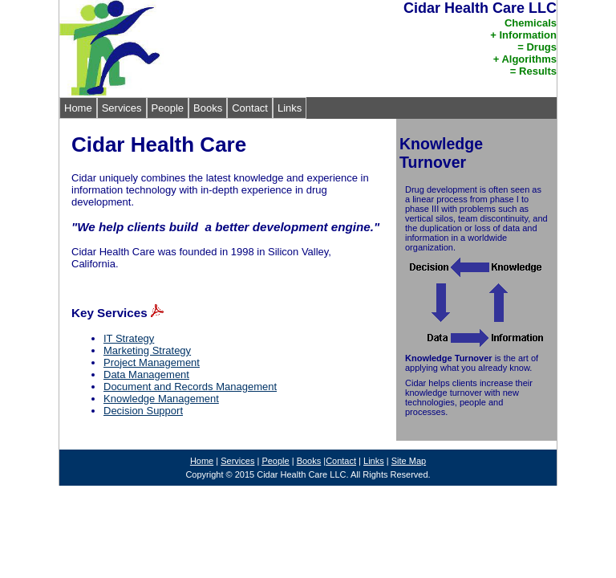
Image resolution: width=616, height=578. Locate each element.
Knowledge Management (161, 399)
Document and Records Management (190, 387)
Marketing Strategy (147, 350)
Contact (250, 108)
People (168, 108)
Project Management (151, 362)
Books (207, 108)
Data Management (146, 374)
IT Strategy (128, 338)
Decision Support (143, 411)
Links (290, 108)
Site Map (408, 461)
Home (78, 108)
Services (122, 108)
